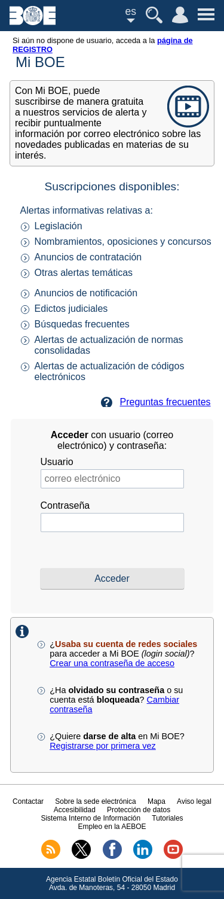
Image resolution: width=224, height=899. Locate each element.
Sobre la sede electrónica (95, 801)
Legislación (58, 226)
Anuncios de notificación (86, 293)
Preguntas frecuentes (165, 402)
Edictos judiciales (71, 308)
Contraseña (65, 505)
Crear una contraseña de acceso (112, 663)
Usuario (57, 462)
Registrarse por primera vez (103, 746)
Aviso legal (194, 801)
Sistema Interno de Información (90, 818)
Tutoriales (167, 818)
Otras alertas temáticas (84, 273)
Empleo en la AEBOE (112, 826)
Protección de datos (138, 810)
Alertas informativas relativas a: (86, 210)
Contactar (28, 801)
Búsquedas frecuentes (82, 324)
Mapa (156, 801)
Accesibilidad (75, 810)
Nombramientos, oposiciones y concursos (123, 241)
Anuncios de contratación (88, 257)
